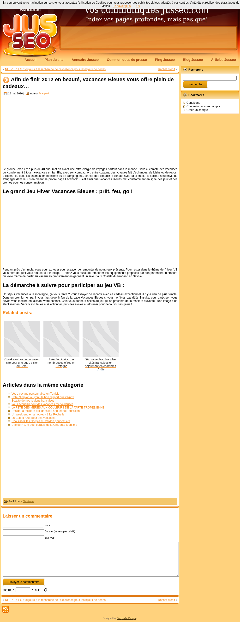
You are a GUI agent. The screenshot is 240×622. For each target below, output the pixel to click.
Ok (138, 6)
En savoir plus (122, 6)
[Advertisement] (90, 132)
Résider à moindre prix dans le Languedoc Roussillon (46, 411)
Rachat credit (166, 69)
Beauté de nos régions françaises (33, 400)
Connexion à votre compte (203, 106)
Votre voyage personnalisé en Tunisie (35, 393)
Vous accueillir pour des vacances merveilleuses (42, 404)
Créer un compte (197, 110)
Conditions (193, 102)
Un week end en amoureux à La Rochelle (38, 414)
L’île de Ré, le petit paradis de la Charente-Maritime (44, 424)
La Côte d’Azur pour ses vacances (33, 418)
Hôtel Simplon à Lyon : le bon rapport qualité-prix (43, 397)
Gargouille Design (126, 618)
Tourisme (28, 501)
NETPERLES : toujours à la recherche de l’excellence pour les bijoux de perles (55, 69)
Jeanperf (44, 93)
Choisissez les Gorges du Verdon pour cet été (41, 421)
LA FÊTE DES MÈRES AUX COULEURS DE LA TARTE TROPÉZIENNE (58, 407)
